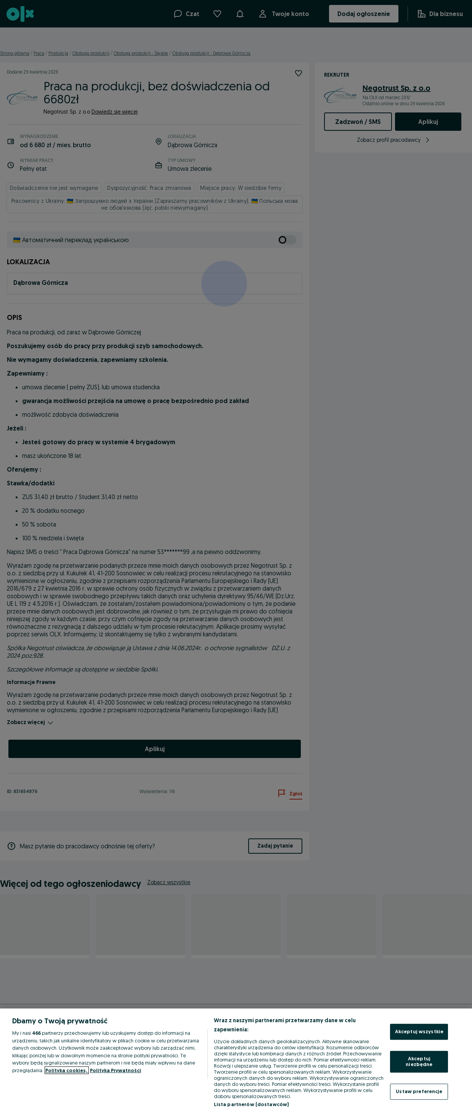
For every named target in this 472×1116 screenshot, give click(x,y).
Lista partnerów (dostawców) (251, 1104)
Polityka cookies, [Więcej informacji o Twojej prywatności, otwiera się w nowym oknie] (66, 1070)
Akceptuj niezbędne (419, 1061)
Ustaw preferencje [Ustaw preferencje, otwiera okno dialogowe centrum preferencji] (419, 1091)
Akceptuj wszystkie (419, 1031)
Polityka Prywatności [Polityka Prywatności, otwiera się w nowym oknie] (115, 1070)
